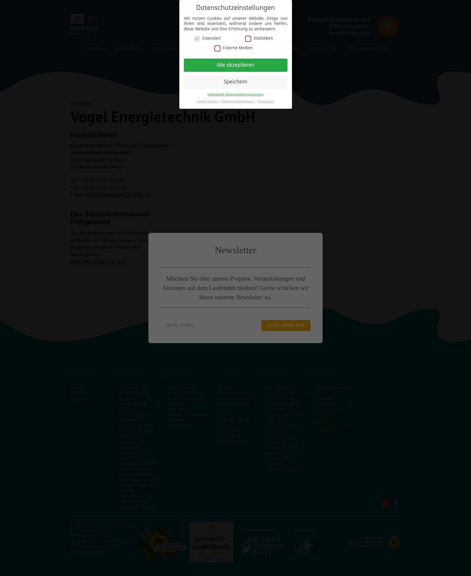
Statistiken (259, 38)
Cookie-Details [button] (208, 100)
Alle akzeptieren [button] (235, 64)
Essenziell (207, 38)
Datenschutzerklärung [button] (238, 100)
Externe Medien (233, 47)
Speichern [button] (235, 81)
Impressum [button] (265, 100)
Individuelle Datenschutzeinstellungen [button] (235, 93)
